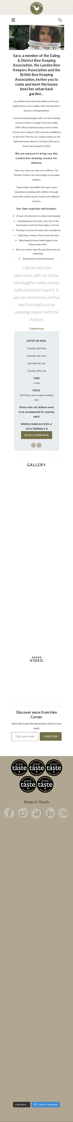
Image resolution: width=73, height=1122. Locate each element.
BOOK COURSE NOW (37, 435)
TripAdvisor (36, 328)
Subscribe (51, 736)
